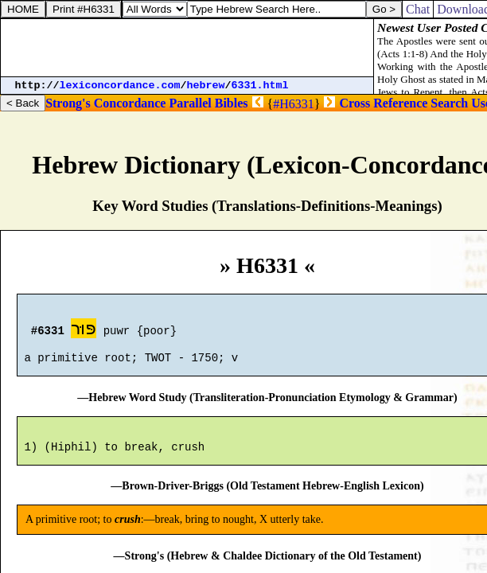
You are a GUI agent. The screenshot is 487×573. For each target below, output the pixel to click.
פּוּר (83, 331)
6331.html (260, 86)
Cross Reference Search (403, 103)
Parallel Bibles (208, 103)
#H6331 (293, 104)
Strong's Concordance (105, 103)
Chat (418, 9)
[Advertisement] (187, 48)
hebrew (206, 86)
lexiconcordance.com (120, 86)
